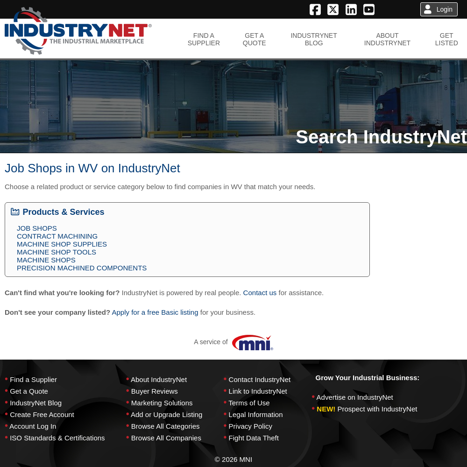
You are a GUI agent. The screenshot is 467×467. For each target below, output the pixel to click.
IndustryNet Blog (36, 403)
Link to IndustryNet (258, 391)
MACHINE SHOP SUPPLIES (62, 244)
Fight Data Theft (254, 438)
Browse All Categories (165, 426)
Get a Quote (29, 391)
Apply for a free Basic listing (155, 312)
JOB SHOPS (37, 228)
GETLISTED (446, 39)
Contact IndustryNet (260, 379)
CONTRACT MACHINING (57, 236)
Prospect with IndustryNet (377, 409)
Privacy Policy (250, 426)
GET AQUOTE (254, 39)
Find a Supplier (33, 379)
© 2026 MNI (233, 459)
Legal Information (256, 414)
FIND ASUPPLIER (204, 39)
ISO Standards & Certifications (57, 438)
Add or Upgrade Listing (166, 414)
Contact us (260, 293)
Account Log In (32, 426)
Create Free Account (42, 414)
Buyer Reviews (154, 391)
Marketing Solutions (162, 403)
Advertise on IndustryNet (355, 397)
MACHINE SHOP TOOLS (56, 252)
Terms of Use (248, 403)
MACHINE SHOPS (46, 260)
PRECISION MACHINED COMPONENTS (82, 268)
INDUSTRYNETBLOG (313, 39)
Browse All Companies (166, 438)
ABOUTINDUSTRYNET (387, 39)
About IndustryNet (159, 379)
